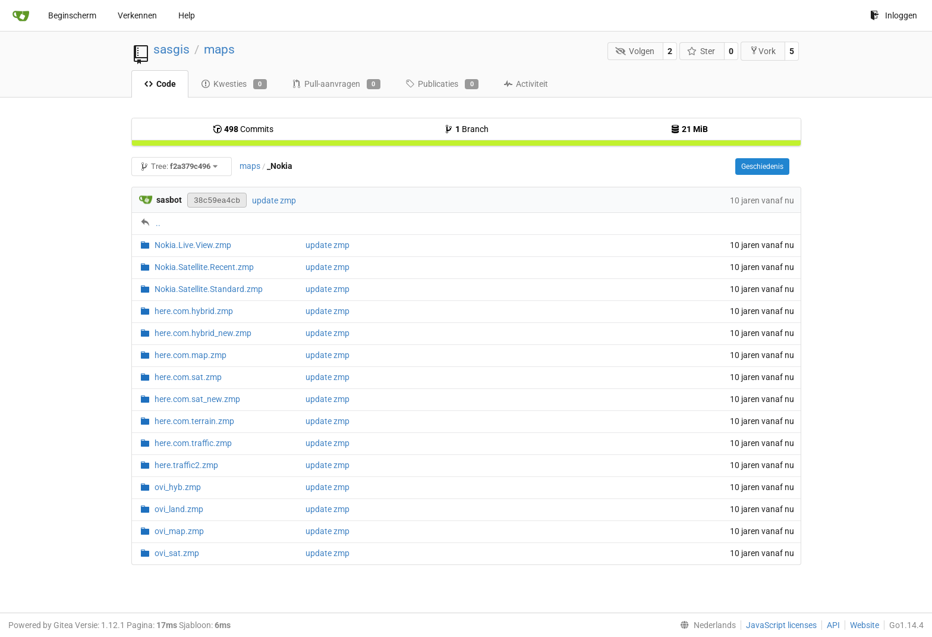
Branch (466, 129)
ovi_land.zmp (179, 509)
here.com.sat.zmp (188, 377)
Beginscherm (72, 15)
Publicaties (441, 84)
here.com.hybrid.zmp (194, 311)
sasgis (171, 49)
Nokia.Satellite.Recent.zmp (204, 267)
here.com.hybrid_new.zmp (203, 333)
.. (158, 223)
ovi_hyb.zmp (178, 487)
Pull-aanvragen (336, 84)
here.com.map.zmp (190, 355)
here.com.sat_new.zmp (197, 399)
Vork (763, 51)
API (833, 625)
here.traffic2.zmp (186, 465)
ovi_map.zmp (179, 531)
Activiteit (525, 84)
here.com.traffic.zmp (193, 443)
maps (219, 49)
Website (864, 625)
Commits (243, 129)
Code (160, 84)
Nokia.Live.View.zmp (193, 245)
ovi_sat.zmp (177, 553)
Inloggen (894, 15)
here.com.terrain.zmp (194, 421)
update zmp (274, 200)
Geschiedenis (762, 166)
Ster (701, 51)
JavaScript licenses (781, 625)
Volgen (634, 51)
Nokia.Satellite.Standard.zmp (209, 289)
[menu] (705, 625)
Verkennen (137, 15)
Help (186, 15)
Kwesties (234, 84)
